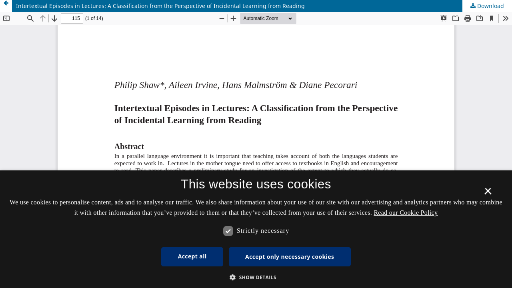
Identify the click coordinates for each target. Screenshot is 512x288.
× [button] (487, 194)
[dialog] (256, 229)
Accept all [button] (192, 256)
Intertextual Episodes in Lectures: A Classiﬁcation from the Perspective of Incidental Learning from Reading (160, 6)
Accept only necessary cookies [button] (289, 256)
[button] (256, 277)
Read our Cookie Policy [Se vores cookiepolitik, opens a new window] (406, 212)
